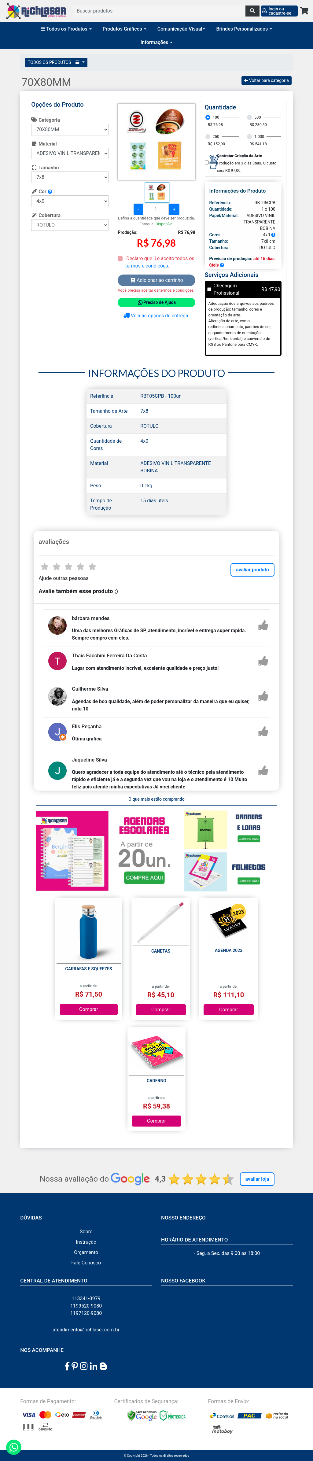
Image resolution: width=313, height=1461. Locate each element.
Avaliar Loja (257, 1179)
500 (257, 117)
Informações (157, 42)
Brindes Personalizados (244, 29)
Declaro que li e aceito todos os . (159, 262)
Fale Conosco (86, 1263)
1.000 (259, 136)
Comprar (88, 1009)
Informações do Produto (237, 191)
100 (216, 117)
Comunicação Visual (181, 29)
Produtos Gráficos (124, 29)
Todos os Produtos (66, 29)
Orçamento (86, 1252)
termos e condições (146, 266)
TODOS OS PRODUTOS (54, 62)
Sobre (86, 1231)
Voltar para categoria (266, 80)
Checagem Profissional (226, 289)
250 (216, 136)
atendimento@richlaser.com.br (86, 1330)
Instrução (86, 1242)
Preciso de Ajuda (156, 303)
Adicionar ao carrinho (156, 280)
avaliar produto (252, 570)
